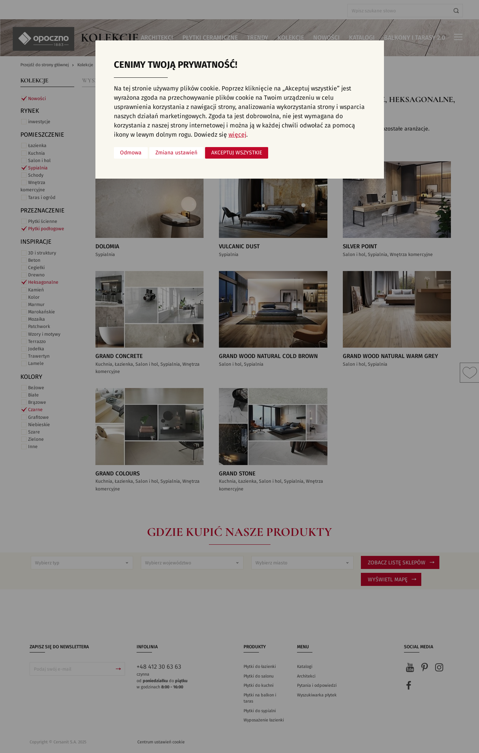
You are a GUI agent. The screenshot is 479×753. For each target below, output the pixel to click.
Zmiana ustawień (176, 153)
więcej (237, 135)
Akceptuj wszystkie (236, 153)
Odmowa (131, 153)
